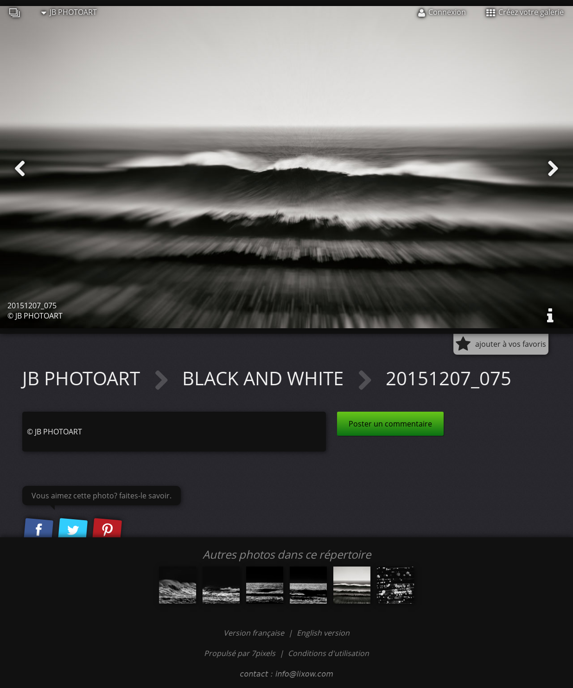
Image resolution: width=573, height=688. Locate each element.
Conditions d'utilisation (328, 653)
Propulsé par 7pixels (239, 653)
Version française (254, 633)
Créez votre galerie (525, 12)
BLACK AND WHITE (265, 378)
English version (323, 633)
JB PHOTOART (69, 12)
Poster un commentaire (390, 424)
